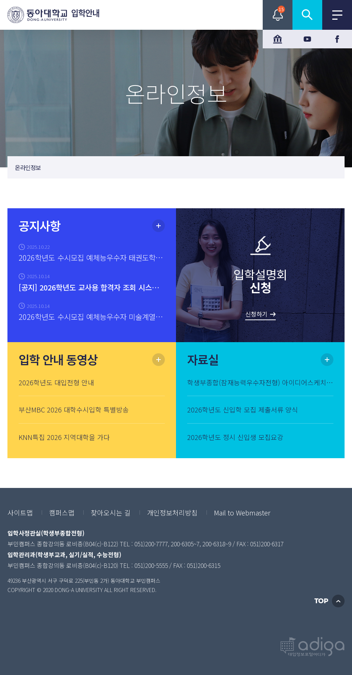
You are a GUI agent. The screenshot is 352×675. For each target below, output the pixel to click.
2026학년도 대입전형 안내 (56, 382)
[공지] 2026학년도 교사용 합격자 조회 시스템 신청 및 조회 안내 (92, 287)
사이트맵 (20, 512)
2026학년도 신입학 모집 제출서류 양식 (242, 409)
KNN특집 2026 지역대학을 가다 (64, 437)
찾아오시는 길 (111, 512)
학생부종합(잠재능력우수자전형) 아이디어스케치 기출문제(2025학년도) (260, 382)
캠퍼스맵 (61, 512)
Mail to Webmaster (242, 512)
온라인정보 (28, 167)
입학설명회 (260, 293)
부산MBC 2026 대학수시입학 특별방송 (74, 409)
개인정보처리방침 (172, 512)
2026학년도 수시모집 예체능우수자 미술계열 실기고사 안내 (92, 316)
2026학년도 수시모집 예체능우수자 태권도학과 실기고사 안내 (92, 257)
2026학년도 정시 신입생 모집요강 (235, 437)
